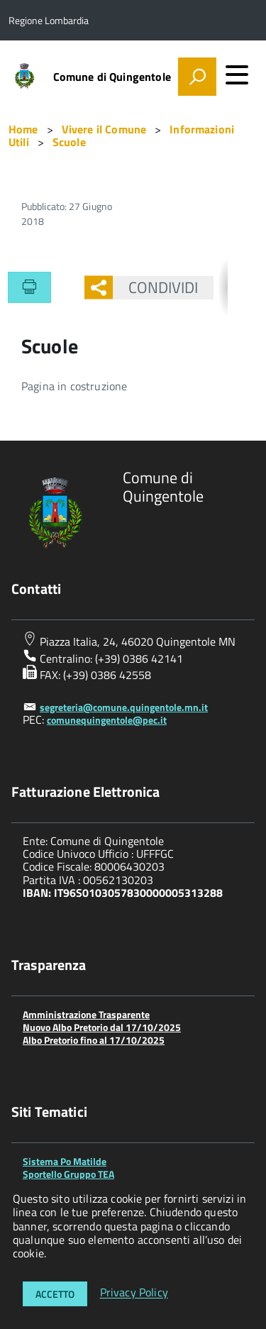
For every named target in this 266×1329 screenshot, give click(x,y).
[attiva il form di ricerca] (197, 76)
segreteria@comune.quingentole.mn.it (124, 707)
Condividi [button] (156, 287)
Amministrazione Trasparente (86, 1014)
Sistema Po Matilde (64, 1161)
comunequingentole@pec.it (107, 719)
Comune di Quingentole (112, 76)
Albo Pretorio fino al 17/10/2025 (94, 1039)
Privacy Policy (134, 1292)
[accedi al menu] (237, 74)
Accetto (54, 1293)
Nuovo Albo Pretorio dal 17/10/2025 (102, 1027)
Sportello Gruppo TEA (68, 1174)
